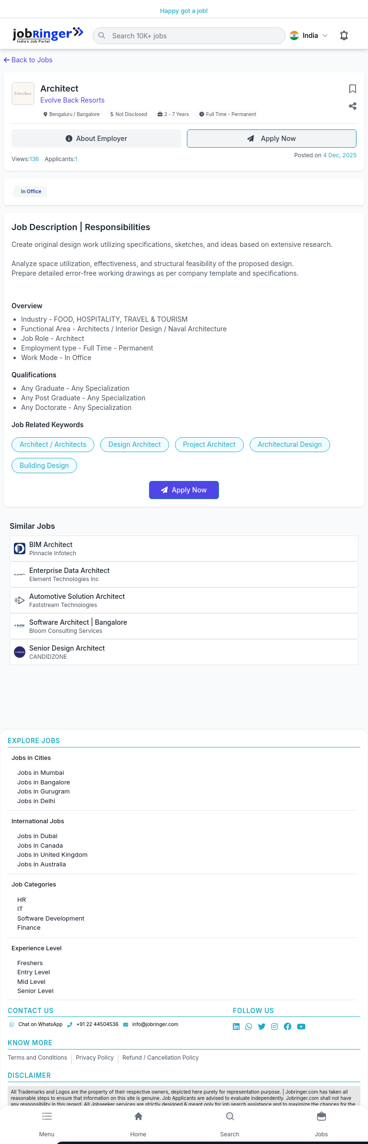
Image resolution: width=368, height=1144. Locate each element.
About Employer (96, 138)
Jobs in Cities (31, 757)
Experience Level (36, 948)
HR (21, 899)
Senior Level (35, 990)
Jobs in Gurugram (43, 791)
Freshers (30, 963)
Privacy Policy (95, 1057)
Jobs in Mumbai (40, 772)
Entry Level (33, 972)
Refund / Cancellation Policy (161, 1057)
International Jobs (38, 821)
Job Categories (34, 884)
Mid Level (31, 981)
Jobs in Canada (40, 845)
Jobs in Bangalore (43, 782)
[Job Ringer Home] (48, 35)
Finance (29, 927)
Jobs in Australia (41, 864)
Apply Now (271, 138)
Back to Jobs (28, 60)
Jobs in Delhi (36, 801)
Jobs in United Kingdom (52, 854)
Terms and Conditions (37, 1057)
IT (20, 908)
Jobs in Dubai (37, 836)
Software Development (50, 918)
